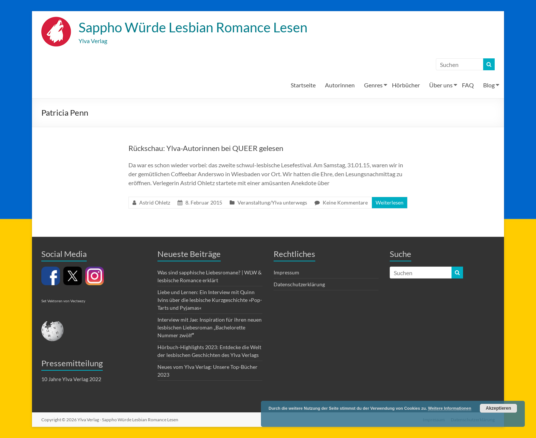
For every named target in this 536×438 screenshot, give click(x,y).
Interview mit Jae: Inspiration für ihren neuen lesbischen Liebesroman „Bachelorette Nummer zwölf (209, 327)
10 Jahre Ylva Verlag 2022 (71, 379)
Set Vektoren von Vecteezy (63, 301)
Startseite (303, 84)
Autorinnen (340, 84)
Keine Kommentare (345, 202)
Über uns (441, 84)
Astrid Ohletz (154, 202)
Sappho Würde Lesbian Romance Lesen (193, 27)
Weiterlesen (389, 202)
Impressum (286, 272)
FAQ (468, 84)
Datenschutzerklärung (299, 284)
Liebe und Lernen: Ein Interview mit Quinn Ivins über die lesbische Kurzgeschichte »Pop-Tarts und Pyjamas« (209, 300)
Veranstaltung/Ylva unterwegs (272, 202)
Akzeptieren (498, 408)
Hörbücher (406, 84)
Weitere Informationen (449, 408)
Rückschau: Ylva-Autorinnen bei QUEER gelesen (205, 148)
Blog (489, 84)
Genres (373, 84)
